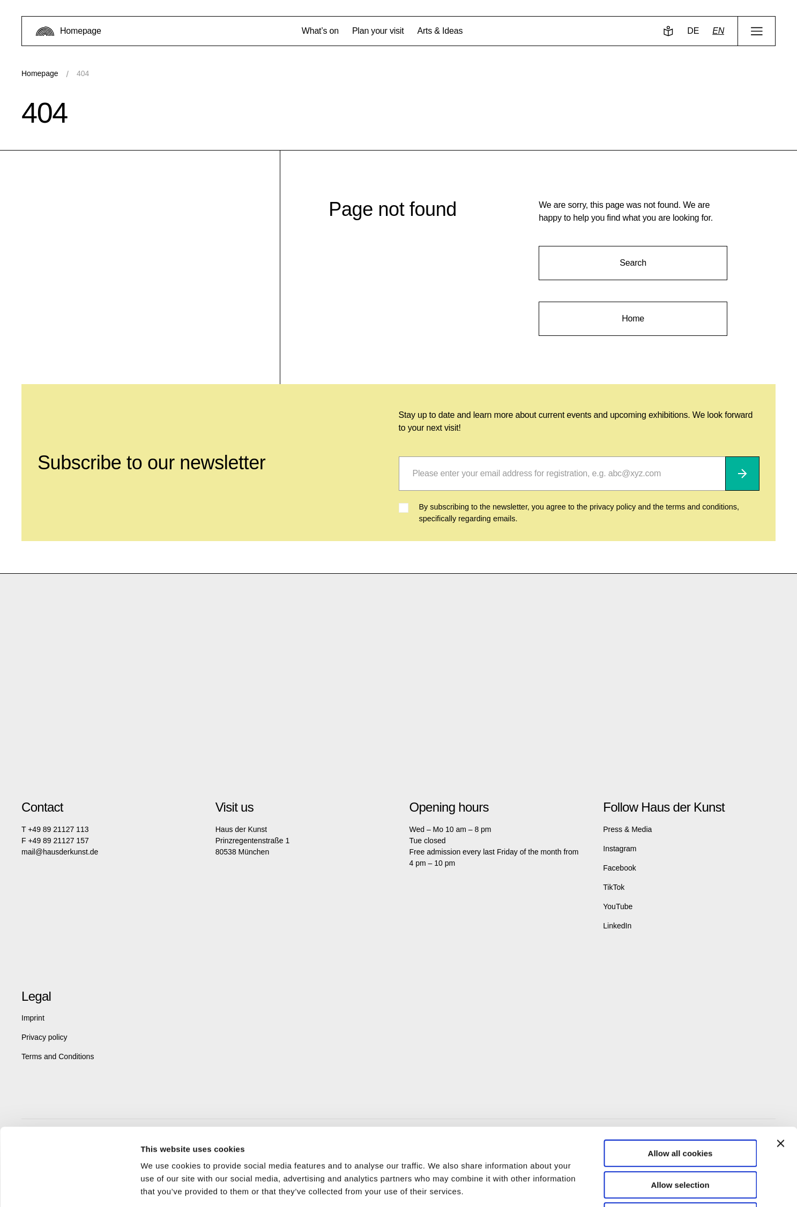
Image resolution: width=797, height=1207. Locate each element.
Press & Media (627, 829)
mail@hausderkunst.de (59, 852)
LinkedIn (617, 925)
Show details (562, 1185)
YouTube (617, 906)
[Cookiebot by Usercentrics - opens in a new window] (69, 1186)
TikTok (613, 887)
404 (83, 73)
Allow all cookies (680, 1076)
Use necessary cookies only (680, 1138)
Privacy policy (44, 1037)
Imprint (32, 1018)
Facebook (619, 868)
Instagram (619, 848)
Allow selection (680, 1107)
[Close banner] (780, 1066)
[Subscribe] (742, 473)
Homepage (39, 73)
